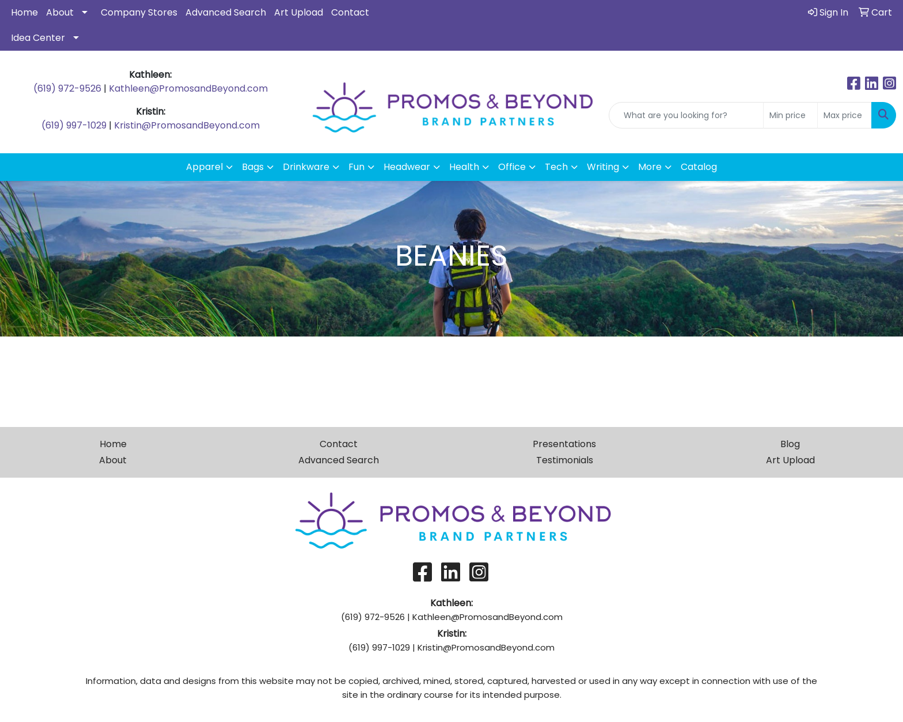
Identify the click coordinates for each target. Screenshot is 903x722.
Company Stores (139, 12)
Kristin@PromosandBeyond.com (187, 125)
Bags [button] (253, 166)
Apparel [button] (204, 166)
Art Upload (298, 12)
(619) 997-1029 (74, 125)
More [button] (650, 166)
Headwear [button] (407, 166)
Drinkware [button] (306, 166)
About (60, 12)
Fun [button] (356, 166)
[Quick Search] (686, 115)
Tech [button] (556, 166)
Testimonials (564, 460)
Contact (350, 12)
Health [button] (464, 166)
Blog (790, 444)
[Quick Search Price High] (844, 115)
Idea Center (38, 37)
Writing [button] (603, 166)
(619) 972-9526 (67, 88)
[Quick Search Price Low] (790, 115)
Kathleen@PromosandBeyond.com (188, 88)
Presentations (564, 444)
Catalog (699, 166)
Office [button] (512, 166)
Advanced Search (225, 12)
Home (24, 12)
